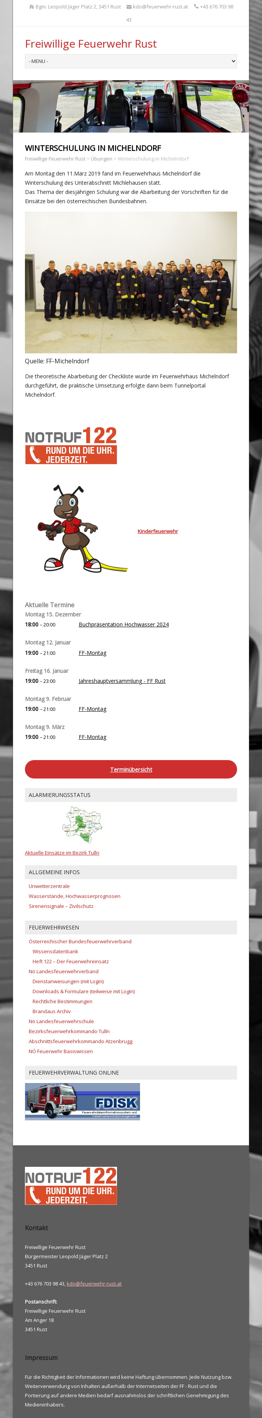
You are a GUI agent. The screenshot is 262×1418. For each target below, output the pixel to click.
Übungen (101, 158)
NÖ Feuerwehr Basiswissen (61, 1051)
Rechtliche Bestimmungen (62, 1001)
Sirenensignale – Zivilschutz (61, 906)
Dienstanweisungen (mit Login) (68, 981)
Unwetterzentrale (49, 886)
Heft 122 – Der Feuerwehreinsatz (71, 961)
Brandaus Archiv (52, 1011)
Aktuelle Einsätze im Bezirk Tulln (62, 852)
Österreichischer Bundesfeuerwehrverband (80, 941)
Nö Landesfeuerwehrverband (64, 971)
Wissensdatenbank (55, 951)
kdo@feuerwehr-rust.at (94, 1283)
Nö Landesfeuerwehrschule (61, 1021)
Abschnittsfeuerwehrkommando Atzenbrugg (80, 1041)
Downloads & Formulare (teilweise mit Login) (84, 991)
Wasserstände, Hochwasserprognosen (74, 896)
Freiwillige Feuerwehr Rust (91, 43)
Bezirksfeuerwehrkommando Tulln (69, 1031)
